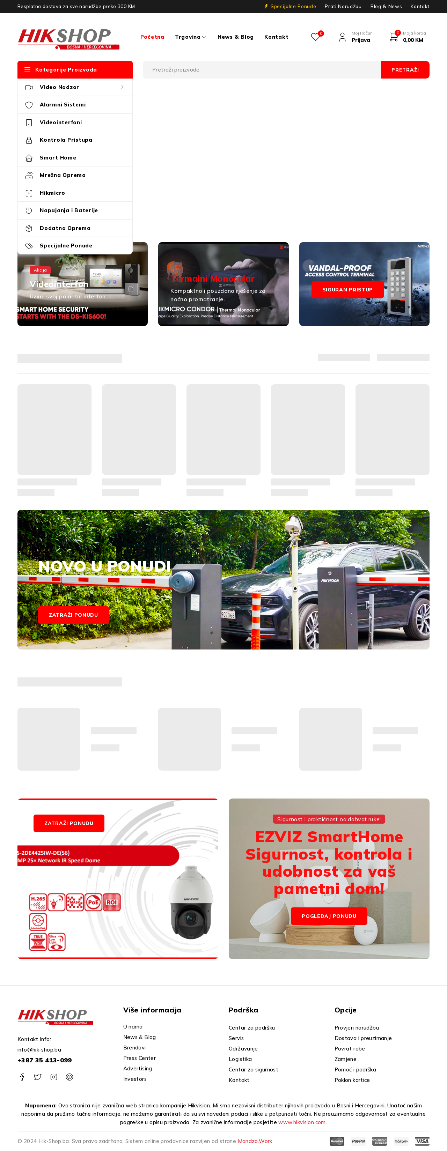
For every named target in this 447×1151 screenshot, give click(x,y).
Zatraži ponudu (73, 615)
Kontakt (420, 6)
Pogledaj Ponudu (329, 916)
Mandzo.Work (255, 1141)
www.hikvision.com (301, 1122)
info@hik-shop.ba (39, 1049)
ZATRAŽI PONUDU (69, 823)
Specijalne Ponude (293, 6)
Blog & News (386, 6)
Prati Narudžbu (343, 6)
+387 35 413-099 (44, 1060)
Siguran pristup (347, 290)
